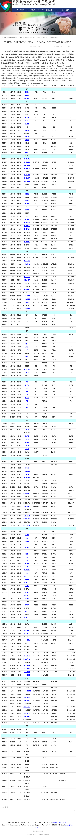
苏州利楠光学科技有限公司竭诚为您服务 (12, 37)
